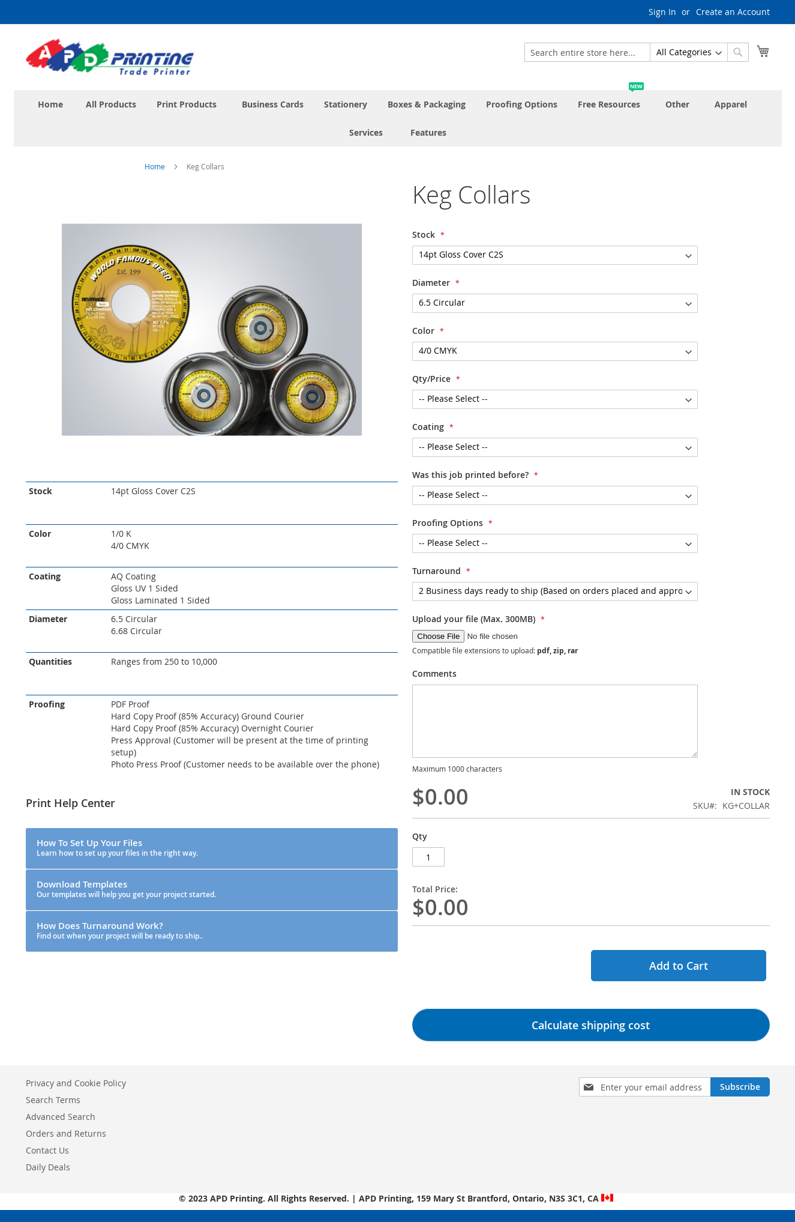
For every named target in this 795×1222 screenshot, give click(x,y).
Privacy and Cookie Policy (76, 1083)
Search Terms (53, 1100)
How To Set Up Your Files (117, 847)
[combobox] (636, 52)
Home (155, 166)
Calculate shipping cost (591, 1025)
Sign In (662, 11)
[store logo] (110, 56)
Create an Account (733, 11)
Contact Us (47, 1150)
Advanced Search (60, 1116)
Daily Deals (48, 1167)
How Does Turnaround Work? (120, 930)
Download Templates (126, 889)
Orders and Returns (66, 1133)
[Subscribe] (740, 1086)
